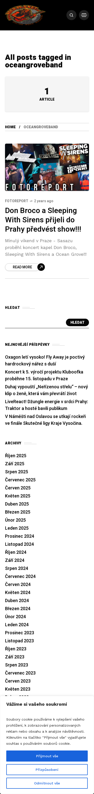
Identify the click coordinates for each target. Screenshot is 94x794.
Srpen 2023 (16, 665)
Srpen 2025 (16, 472)
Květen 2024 (17, 592)
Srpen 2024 (16, 568)
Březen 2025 (17, 512)
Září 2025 (14, 464)
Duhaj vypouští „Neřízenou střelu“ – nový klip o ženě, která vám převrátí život (46, 390)
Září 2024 (14, 560)
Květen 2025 (17, 496)
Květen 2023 (17, 689)
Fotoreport (16, 201)
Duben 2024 (17, 600)
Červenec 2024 (20, 576)
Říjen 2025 (15, 455)
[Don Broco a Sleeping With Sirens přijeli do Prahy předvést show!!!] (25, 267)
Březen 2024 (17, 608)
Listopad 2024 (19, 544)
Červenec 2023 (20, 673)
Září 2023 (14, 657)
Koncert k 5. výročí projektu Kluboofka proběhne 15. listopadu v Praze (44, 375)
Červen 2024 (18, 584)
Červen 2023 (18, 681)
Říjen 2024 (15, 552)
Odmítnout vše (47, 783)
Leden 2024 (17, 624)
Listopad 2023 (19, 641)
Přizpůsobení (47, 770)
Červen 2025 (18, 488)
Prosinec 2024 (19, 536)
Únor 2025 (15, 520)
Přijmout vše (47, 756)
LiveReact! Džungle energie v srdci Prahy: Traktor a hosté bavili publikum (46, 405)
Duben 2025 (17, 504)
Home (10, 127)
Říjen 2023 (15, 649)
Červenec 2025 (20, 480)
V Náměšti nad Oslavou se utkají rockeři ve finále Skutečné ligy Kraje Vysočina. (45, 420)
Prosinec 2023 (19, 633)
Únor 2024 (15, 616)
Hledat (77, 322)
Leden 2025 (17, 528)
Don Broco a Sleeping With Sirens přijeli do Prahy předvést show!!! (43, 220)
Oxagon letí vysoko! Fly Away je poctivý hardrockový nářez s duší (45, 360)
